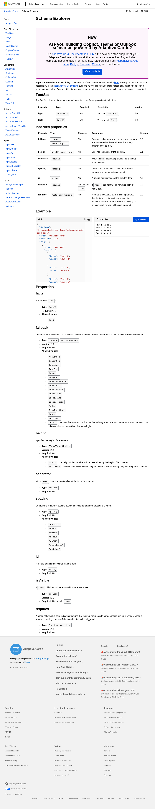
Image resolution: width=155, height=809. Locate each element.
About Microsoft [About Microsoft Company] (110, 755)
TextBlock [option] (10, 33)
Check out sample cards (69, 650)
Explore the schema (66, 656)
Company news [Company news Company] (109, 760)
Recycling (111, 798)
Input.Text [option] (10, 144)
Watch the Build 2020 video (70, 694)
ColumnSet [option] (10, 77)
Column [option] (9, 81)
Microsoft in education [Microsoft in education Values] (62, 760)
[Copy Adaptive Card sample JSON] (87, 219)
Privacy (61, 798)
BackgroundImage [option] (14, 184)
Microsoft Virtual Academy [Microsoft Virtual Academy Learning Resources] (64, 722)
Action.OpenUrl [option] (12, 113)
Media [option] (8, 41)
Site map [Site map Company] (107, 775)
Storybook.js (42, 658)
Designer (107, 4)
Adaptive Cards (11, 11)
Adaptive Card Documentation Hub (73, 54)
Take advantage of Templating (71, 672)
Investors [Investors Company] (107, 765)
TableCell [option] (9, 103)
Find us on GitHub (66, 683)
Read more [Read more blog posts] (122, 646)
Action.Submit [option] (11, 117)
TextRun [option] (9, 59)
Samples (88, 4)
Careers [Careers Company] (107, 751)
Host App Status (65, 667)
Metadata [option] (9, 206)
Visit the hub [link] (92, 71)
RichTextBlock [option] (12, 54)
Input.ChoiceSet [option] (13, 166)
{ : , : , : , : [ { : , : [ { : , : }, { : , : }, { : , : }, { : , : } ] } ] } (62, 253)
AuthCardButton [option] (13, 201)
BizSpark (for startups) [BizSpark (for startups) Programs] (112, 727)
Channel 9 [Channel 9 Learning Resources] (58, 712)
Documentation (56, 4)
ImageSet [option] (10, 94)
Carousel (85, 64)
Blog (98, 4)
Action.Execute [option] (12, 134)
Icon (66, 64)
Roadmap (61, 689)
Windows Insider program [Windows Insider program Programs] (113, 717)
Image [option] (8, 37)
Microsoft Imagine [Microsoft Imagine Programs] (110, 732)
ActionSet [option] (10, 69)
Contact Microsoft (48, 798)
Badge (74, 64)
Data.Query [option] (10, 174)
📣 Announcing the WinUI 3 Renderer (120, 652)
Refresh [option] (9, 189)
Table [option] (7, 99)
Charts (96, 64)
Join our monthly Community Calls (74, 678)
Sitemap (35, 798)
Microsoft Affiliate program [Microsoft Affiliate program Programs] (114, 722)
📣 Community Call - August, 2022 (119, 690)
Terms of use (73, 798)
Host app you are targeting (66, 86)
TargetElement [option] (12, 130)
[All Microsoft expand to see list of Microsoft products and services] (142, 4)
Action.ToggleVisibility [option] (15, 126)
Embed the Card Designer (69, 661)
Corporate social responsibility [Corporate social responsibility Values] (65, 770)
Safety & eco (99, 798)
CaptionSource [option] (12, 50)
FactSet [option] (9, 86)
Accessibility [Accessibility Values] (59, 755)
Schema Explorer (74, 4)
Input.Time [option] (10, 157)
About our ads (124, 798)
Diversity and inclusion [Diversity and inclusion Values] (62, 751)
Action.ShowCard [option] (13, 121)
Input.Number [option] (11, 149)
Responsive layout (127, 60)
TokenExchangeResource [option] (17, 197)
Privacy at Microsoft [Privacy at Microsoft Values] (61, 775)
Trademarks (86, 798)
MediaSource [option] (11, 46)
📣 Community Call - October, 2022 (119, 665)
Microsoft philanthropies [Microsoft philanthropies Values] (63, 765)
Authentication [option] (12, 193)
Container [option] (10, 73)
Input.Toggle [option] (11, 162)
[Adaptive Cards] (37, 4)
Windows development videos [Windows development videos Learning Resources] (65, 717)
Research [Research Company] (107, 770)
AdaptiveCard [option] (11, 23)
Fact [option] (7, 90)
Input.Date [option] (10, 153)
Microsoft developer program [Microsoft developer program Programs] (114, 712)
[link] (132, 11)
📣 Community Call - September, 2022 (121, 677)
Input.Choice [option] (11, 170)
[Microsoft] (14, 4)
